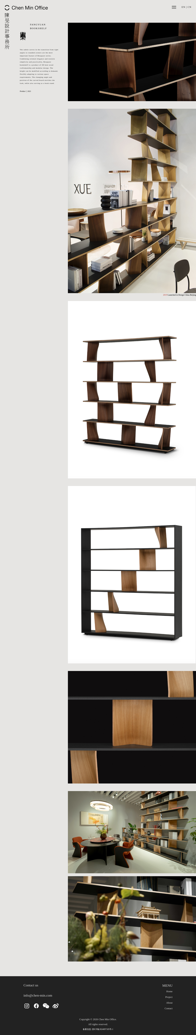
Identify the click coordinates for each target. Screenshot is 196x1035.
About (169, 1002)
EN (183, 7)
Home (169, 991)
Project (169, 997)
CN (189, 7)
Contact (168, 1008)
